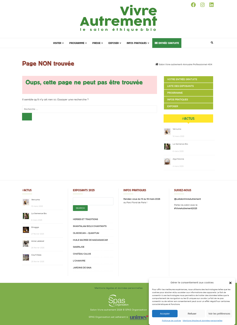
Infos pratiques (137, 42)
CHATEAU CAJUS (82, 254)
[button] (230, 282)
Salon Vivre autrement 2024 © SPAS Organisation (118, 309)
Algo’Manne (178, 159)
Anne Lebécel (37, 241)
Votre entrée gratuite (182, 79)
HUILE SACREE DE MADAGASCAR (90, 240)
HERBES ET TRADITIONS (85, 219)
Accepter (165, 313)
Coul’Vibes (36, 255)
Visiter (57, 42)
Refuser (192, 313)
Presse (96, 42)
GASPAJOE (78, 247)
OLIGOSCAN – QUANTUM (86, 233)
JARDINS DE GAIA (82, 267)
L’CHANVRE (79, 261)
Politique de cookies (171, 320)
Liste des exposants (180, 86)
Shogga (35, 227)
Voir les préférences (219, 313)
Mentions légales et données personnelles (202, 320)
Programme (76, 42)
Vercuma (177, 129)
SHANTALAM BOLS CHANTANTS (89, 226)
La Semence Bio (180, 144)
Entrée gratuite (167, 42)
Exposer (113, 42)
